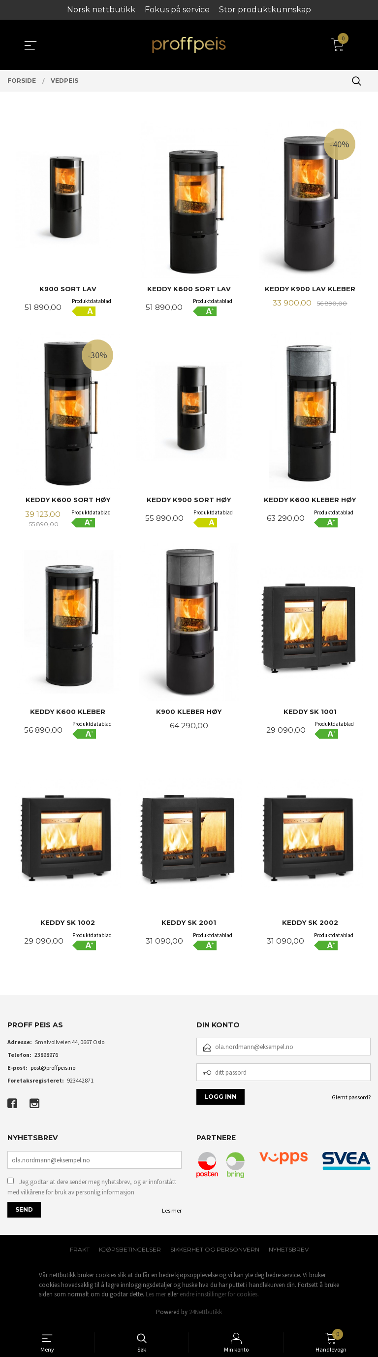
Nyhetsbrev (289, 1252)
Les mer (172, 1213)
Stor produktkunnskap (265, 9)
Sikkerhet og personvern (214, 1252)
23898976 (46, 1057)
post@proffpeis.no (53, 1070)
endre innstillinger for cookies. (219, 1297)
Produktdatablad (91, 301)
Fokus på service (177, 9)
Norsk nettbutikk (101, 9)
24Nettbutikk (205, 1315)
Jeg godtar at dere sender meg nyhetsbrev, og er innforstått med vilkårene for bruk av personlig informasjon (91, 1189)
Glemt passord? (351, 1099)
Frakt (80, 1252)
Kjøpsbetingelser (130, 1252)
